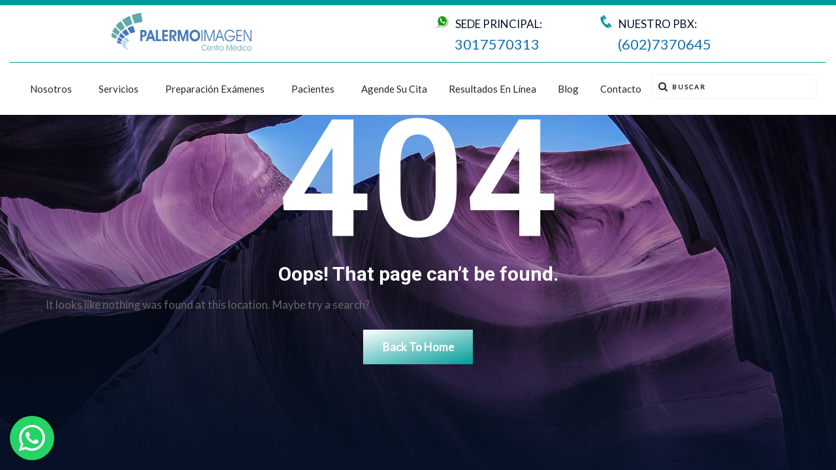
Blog (568, 89)
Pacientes (312, 89)
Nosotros (51, 89)
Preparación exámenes (215, 89)
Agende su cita (394, 89)
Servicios (118, 89)
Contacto (620, 89)
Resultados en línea (492, 89)
